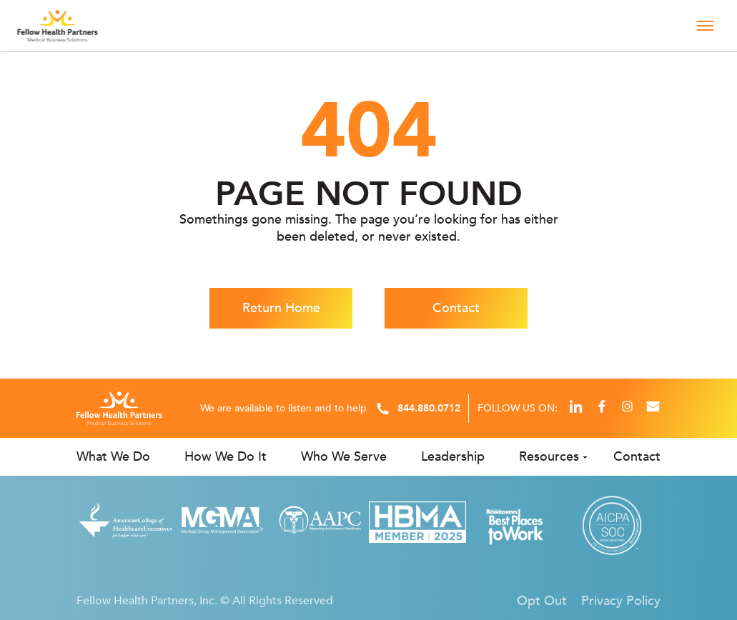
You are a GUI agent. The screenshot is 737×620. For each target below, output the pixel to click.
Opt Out (542, 600)
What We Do (113, 457)
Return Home (281, 308)
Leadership (453, 457)
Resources (549, 457)
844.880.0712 (428, 408)
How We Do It (225, 457)
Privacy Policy (621, 600)
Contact (456, 308)
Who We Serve (344, 457)
